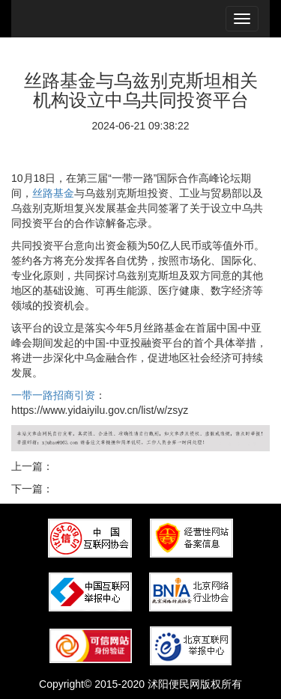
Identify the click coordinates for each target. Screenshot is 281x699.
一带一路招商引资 (53, 395)
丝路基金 (53, 193)
